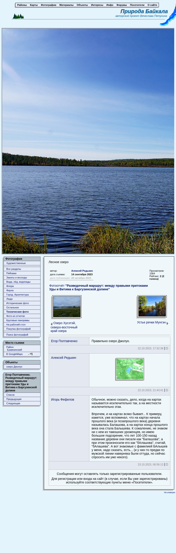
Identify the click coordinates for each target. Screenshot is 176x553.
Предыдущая (13, 399)
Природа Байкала (144, 11)
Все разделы (13, 269)
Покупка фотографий (18, 328)
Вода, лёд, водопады (18, 281)
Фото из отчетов (15, 316)
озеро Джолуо (14, 366)
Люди (9, 299)
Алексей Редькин (82, 270)
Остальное (12, 307)
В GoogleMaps (14, 354)
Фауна (10, 290)
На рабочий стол (15, 324)
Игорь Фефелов (62, 399)
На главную (169, 492)
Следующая (13, 403)
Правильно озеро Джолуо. (111, 341)
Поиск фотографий (17, 334)
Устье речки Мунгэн (151, 322)
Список (10, 394)
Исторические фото (17, 303)
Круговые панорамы (17, 320)
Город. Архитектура (17, 294)
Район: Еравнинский (14, 348)
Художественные (16, 263)
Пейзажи (11, 273)
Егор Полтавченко (64, 341)
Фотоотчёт (98, 287)
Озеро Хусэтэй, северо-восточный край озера (64, 327)
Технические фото (17, 311)
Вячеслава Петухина (153, 16)
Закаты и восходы (16, 277)
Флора (10, 286)
